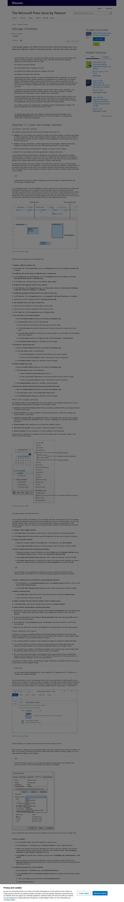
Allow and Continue (100, 896)
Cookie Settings (84, 896)
